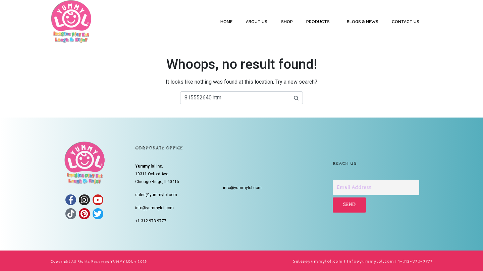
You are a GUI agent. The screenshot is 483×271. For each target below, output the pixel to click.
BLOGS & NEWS (362, 21)
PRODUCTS (318, 21)
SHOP (287, 21)
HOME (226, 21)
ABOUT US (256, 21)
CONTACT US (405, 21)
